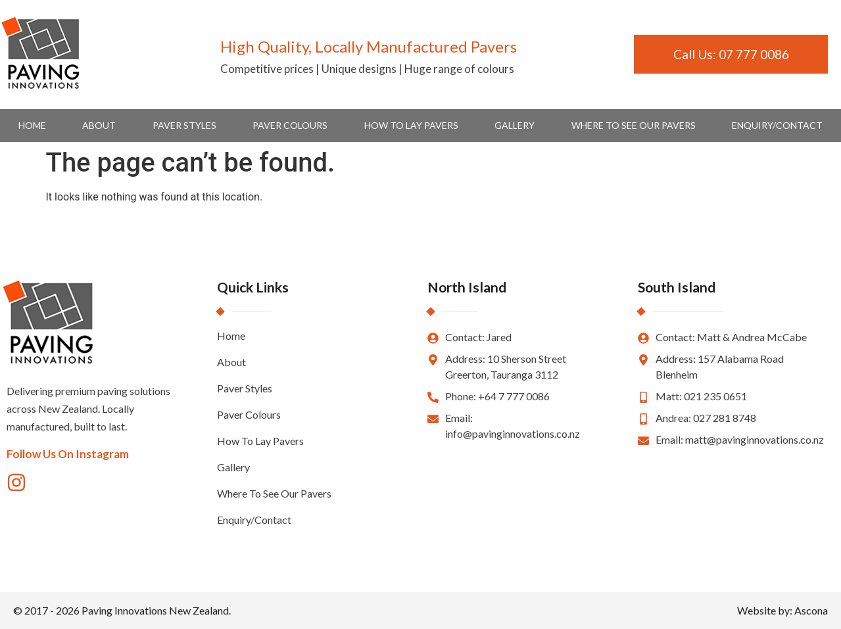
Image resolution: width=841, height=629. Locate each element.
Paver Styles (184, 125)
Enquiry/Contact (777, 125)
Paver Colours (289, 125)
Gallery (514, 125)
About (99, 125)
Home (32, 125)
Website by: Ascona (782, 610)
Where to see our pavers (633, 125)
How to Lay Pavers (411, 125)
